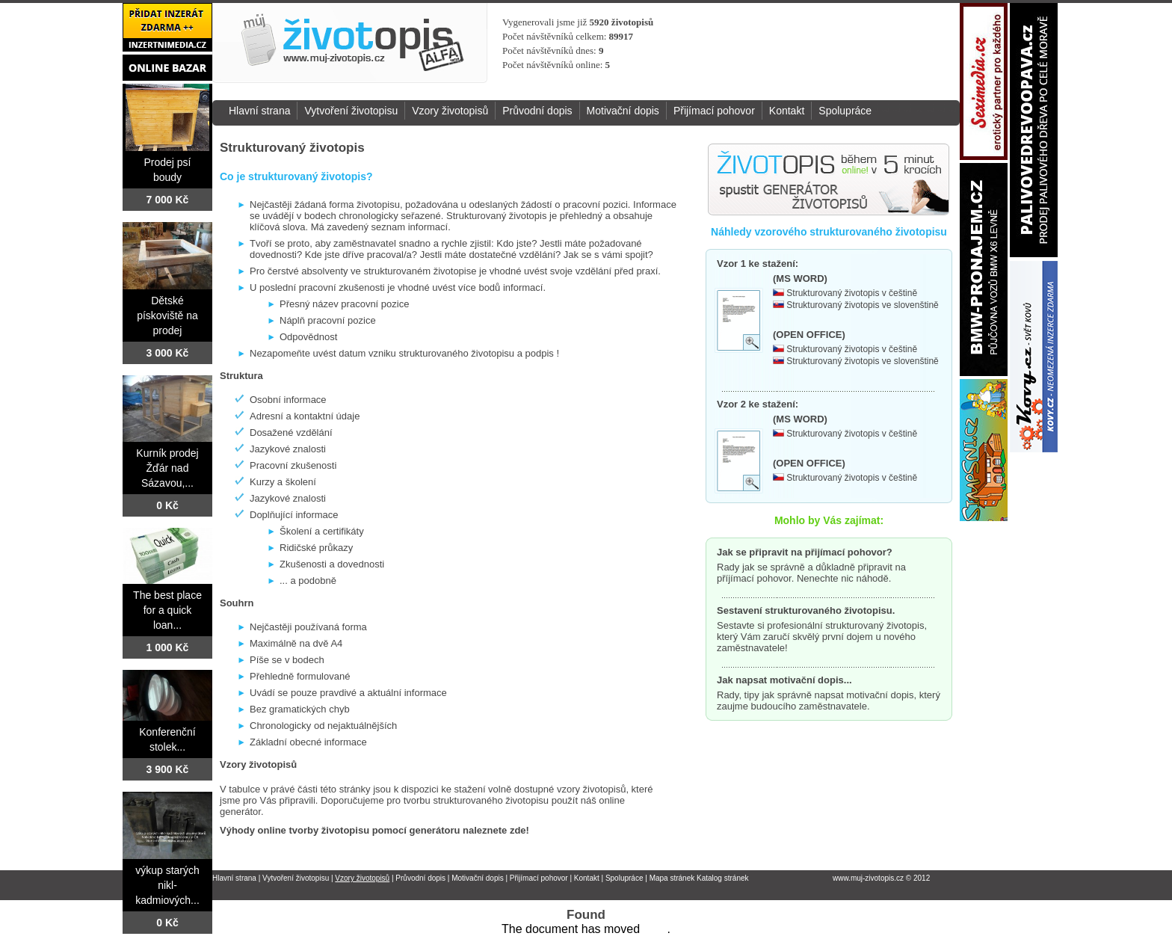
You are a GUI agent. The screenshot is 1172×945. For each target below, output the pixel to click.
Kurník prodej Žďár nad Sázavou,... (167, 468)
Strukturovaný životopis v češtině (851, 293)
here (655, 929)
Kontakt (786, 111)
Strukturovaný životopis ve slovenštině (862, 305)
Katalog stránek (723, 878)
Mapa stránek (672, 878)
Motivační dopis (623, 111)
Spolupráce (845, 111)
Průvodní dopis (537, 111)
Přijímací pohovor (714, 111)
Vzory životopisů (450, 111)
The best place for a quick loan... (167, 610)
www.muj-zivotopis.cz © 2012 (881, 878)
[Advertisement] (801, 44)
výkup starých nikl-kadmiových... (167, 885)
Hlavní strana (259, 111)
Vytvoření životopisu (351, 111)
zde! (519, 830)
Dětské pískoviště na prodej (167, 315)
